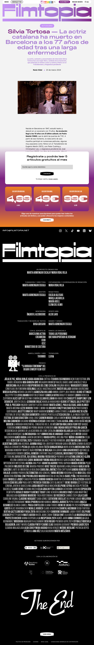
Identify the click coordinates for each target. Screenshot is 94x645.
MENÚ (7, 3)
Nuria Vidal (37, 70)
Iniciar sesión (53, 179)
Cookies (35, 641)
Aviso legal (44, 641)
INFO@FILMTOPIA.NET (16, 231)
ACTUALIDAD (47, 26)
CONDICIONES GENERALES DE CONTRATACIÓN (64, 641)
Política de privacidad (23, 641)
